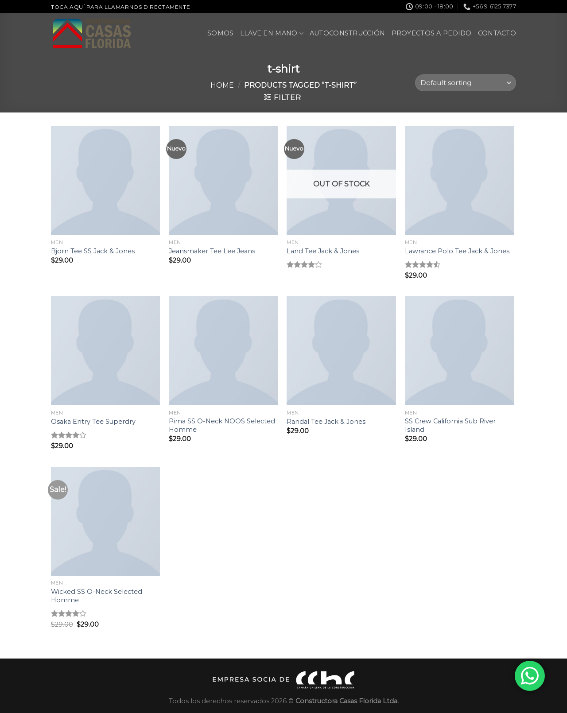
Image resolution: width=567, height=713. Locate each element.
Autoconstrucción (347, 33)
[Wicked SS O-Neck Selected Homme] (105, 521)
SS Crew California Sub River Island (450, 425)
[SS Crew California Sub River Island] (459, 351)
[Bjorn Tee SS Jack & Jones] (105, 180)
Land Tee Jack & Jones (323, 251)
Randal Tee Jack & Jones (326, 422)
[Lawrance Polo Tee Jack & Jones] (459, 180)
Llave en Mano (271, 33)
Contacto (497, 33)
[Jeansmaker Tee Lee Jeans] (223, 180)
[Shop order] (465, 83)
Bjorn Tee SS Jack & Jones (93, 251)
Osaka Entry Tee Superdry (93, 422)
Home (222, 85)
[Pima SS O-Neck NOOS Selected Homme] (223, 351)
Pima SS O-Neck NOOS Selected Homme (222, 425)
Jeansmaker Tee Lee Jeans (212, 251)
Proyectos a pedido (432, 33)
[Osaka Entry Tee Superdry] (105, 351)
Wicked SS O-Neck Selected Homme (96, 596)
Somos (220, 33)
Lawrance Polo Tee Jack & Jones (457, 251)
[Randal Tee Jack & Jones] (341, 351)
